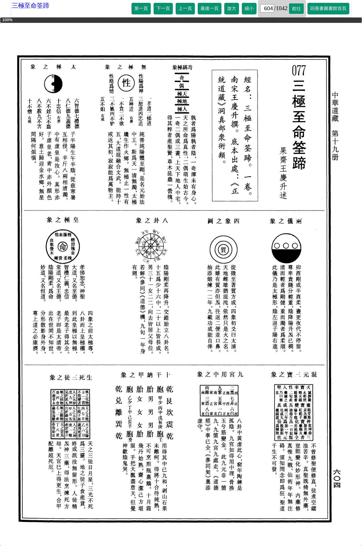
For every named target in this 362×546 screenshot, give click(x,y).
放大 (231, 8)
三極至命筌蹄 (30, 5)
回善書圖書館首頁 (328, 8)
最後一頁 (210, 8)
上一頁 (185, 8)
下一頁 (163, 8)
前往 (296, 8)
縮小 (249, 8)
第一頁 (141, 8)
